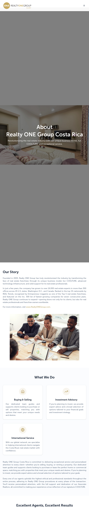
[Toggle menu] (84, 5)
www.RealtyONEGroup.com (38, 307)
